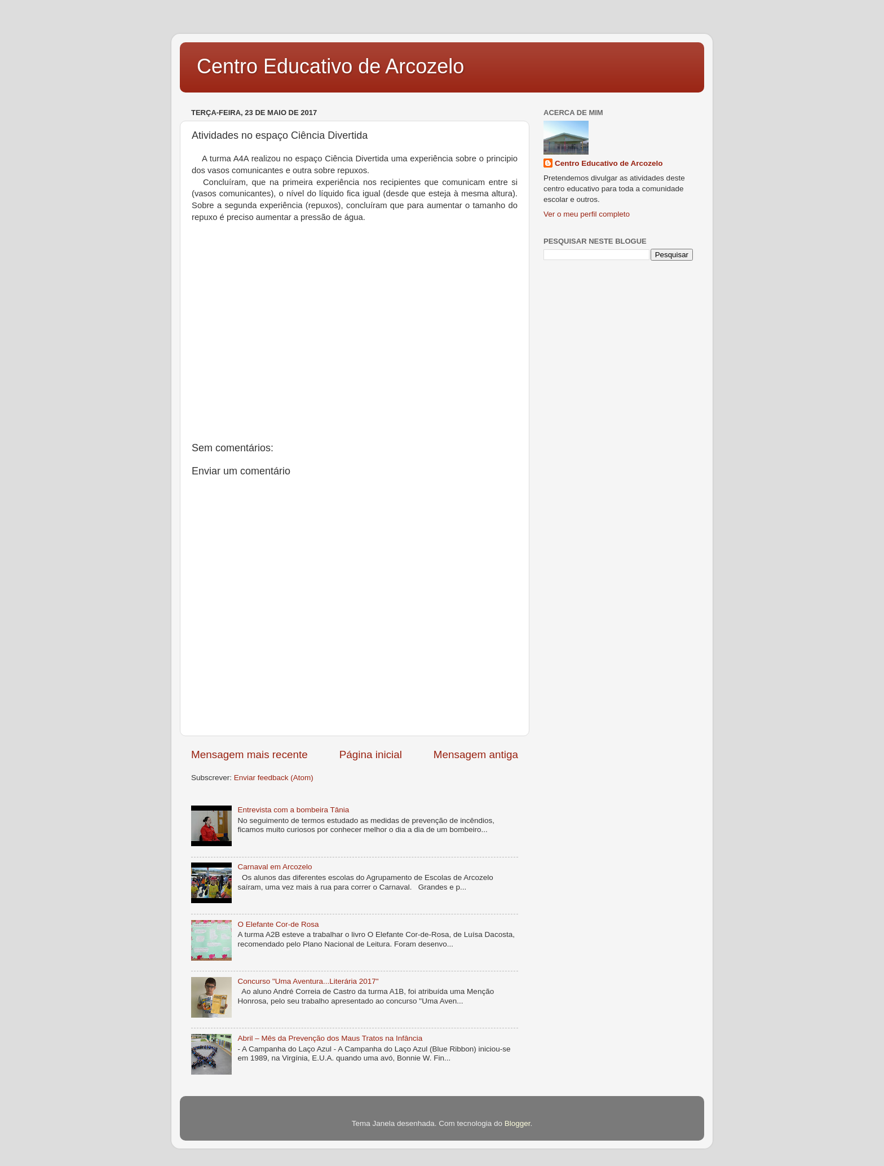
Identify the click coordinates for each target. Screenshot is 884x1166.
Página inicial (370, 754)
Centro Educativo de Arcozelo (330, 66)
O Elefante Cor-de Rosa (278, 924)
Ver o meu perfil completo (586, 214)
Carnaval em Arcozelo (274, 867)
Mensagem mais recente (249, 754)
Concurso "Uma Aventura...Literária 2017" (307, 981)
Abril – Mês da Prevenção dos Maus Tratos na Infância (329, 1038)
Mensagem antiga (476, 754)
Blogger (518, 1123)
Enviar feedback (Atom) (273, 777)
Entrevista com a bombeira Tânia (293, 810)
